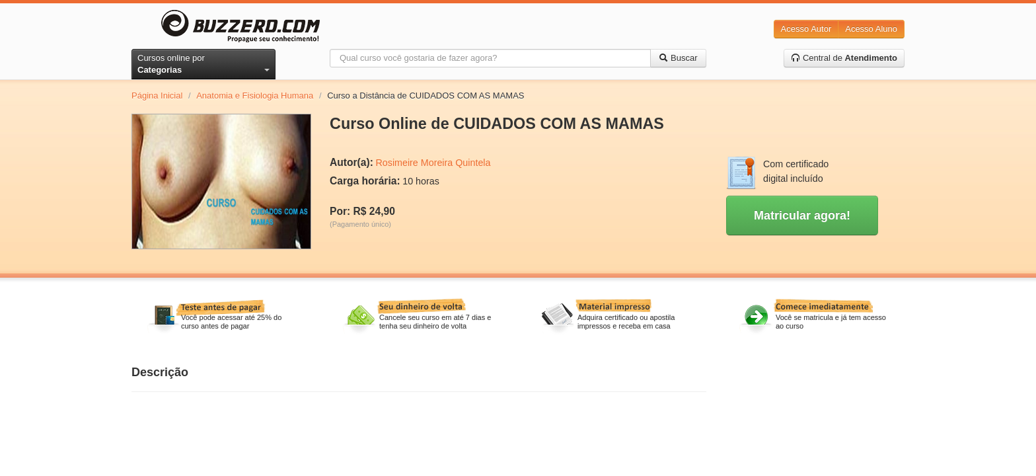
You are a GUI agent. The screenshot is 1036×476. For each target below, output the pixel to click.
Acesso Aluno (871, 29)
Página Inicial (156, 95)
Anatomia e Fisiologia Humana (254, 95)
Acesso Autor (806, 29)
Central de (844, 58)
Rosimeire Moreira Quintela (432, 162)
